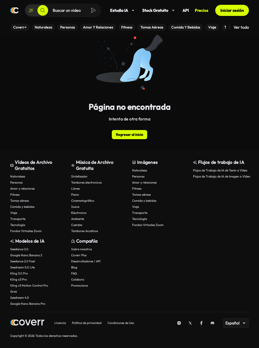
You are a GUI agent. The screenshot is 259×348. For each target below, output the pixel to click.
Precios (201, 10)
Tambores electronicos (86, 182)
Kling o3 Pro (18, 279)
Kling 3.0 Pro (19, 273)
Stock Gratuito (159, 10)
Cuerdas (76, 225)
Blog (74, 267)
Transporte (17, 219)
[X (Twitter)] (190, 323)
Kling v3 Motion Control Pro (29, 285)
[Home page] (27, 323)
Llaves (75, 188)
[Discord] (212, 323)
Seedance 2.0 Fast (22, 261)
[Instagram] (179, 323)
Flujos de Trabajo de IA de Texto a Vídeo (220, 170)
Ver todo (241, 27)
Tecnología (17, 225)
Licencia (60, 323)
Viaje (13, 213)
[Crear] (31, 10)
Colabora (77, 279)
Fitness (14, 194)
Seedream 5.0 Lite (22, 267)
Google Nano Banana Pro (27, 304)
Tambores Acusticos (84, 231)
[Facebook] (201, 323)
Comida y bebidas (22, 207)
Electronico (79, 213)
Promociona (79, 285)
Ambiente (77, 219)
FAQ (74, 273)
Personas (16, 182)
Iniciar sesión (232, 10)
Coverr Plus (79, 255)
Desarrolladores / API (85, 261)
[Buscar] (42, 10)
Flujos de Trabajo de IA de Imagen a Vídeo (221, 176)
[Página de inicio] (14, 10)
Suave (75, 207)
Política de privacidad (86, 323)
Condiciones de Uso (120, 323)
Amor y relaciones (22, 188)
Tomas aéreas (19, 201)
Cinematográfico (82, 201)
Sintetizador (79, 176)
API (185, 10)
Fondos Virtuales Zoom (25, 231)
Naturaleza (17, 176)
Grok (13, 291)
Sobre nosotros (81, 249)
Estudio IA (123, 10)
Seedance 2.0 (19, 249)
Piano (75, 194)
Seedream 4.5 (19, 298)
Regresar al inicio (129, 134)
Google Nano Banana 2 (26, 255)
